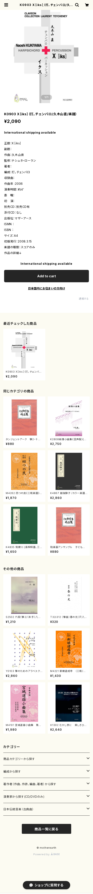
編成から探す (12, 771)
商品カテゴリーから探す (19, 759)
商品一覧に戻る (46, 829)
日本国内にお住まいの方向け (46, 288)
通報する (84, 298)
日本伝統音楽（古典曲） (18, 809)
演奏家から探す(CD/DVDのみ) (24, 796)
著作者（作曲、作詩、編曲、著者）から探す (29, 784)
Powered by (46, 854)
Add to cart (46, 276)
